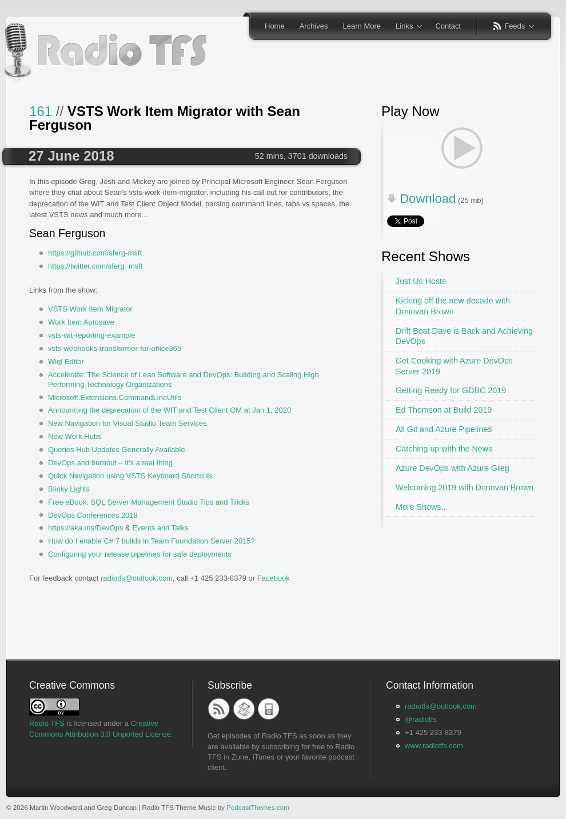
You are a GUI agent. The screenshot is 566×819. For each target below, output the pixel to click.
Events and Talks (160, 528)
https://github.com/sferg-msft (95, 253)
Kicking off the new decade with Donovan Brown (453, 306)
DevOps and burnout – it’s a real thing (110, 462)
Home (275, 26)
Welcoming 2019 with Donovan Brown (464, 487)
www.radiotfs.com (434, 745)
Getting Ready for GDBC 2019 (451, 390)
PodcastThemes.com (257, 807)
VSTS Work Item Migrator (90, 309)
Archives (314, 26)
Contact (448, 26)
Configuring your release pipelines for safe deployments (140, 554)
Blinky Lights (69, 489)
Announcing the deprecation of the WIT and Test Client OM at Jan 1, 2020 (169, 410)
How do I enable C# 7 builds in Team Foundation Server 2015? (151, 541)
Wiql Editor (66, 361)
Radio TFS (47, 723)
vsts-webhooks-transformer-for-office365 (114, 348)
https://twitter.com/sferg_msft (95, 266)
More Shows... (422, 507)
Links (405, 27)
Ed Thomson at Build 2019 (444, 409)
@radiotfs (421, 719)
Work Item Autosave (81, 322)
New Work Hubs (75, 436)
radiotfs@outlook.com (137, 578)
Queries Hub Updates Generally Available (116, 449)
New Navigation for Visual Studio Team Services (127, 423)
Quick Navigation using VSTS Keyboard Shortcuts (130, 476)
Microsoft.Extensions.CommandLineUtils (114, 397)
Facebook (273, 578)
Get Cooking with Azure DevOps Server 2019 (454, 366)
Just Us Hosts (421, 281)
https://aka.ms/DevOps (85, 528)
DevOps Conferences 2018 (93, 515)
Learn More (362, 26)
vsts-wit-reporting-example (91, 335)
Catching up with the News (444, 448)
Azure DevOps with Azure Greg (452, 468)
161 (40, 111)
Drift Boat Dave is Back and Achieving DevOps (464, 336)
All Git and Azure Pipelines (444, 429)
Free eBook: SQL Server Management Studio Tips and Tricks (148, 502)
